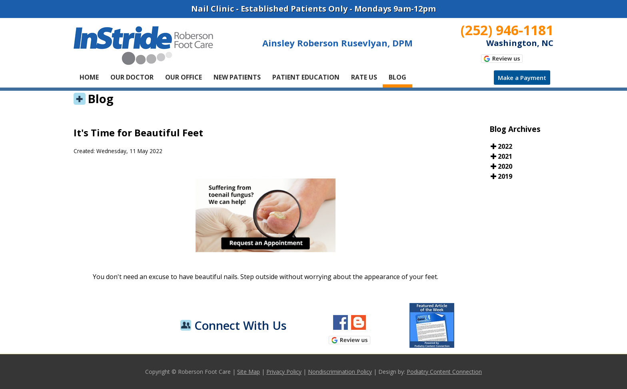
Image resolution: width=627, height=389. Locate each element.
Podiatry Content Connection (444, 371)
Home (89, 77)
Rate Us (364, 77)
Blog (397, 77)
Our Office (183, 77)
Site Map (248, 371)
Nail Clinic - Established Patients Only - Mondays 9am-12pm (313, 8)
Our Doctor (132, 77)
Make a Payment (522, 78)
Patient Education (305, 77)
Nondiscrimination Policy (340, 371)
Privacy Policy (284, 371)
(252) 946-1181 (507, 30)
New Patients (237, 77)
